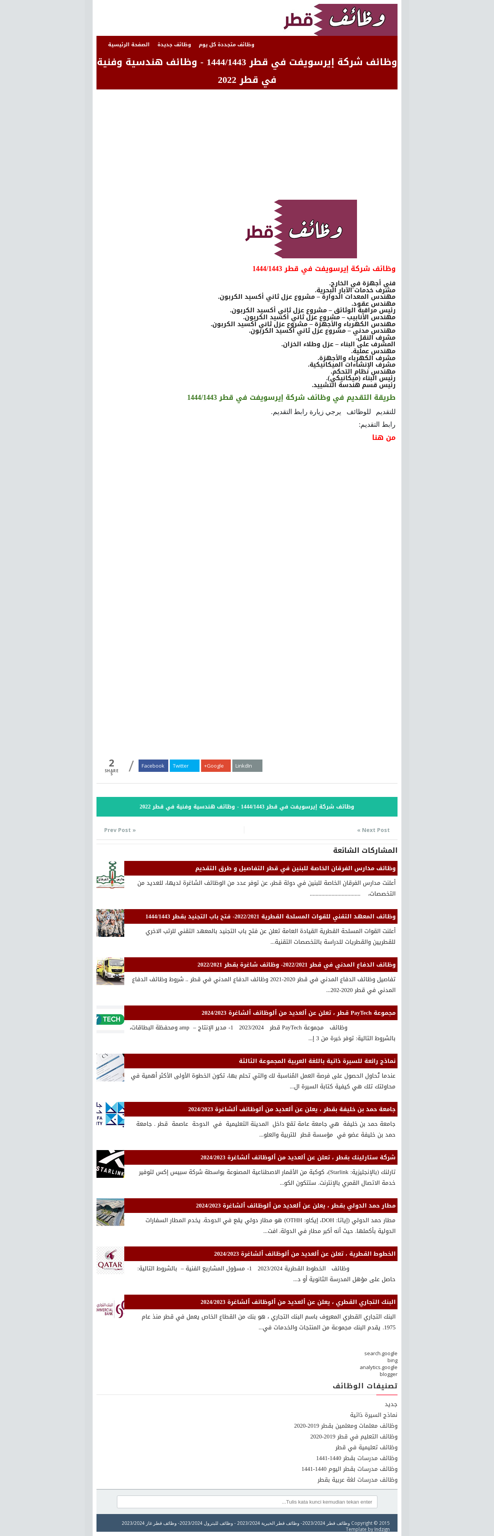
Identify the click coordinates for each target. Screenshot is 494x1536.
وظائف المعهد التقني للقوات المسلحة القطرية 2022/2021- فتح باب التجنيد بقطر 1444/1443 (270, 916)
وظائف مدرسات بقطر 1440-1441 (357, 1458)
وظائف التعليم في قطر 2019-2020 (354, 1436)
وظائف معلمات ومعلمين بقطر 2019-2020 (346, 1425)
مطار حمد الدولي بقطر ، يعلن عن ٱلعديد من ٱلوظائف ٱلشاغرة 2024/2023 (296, 1205)
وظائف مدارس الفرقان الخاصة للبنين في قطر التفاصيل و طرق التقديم (295, 868)
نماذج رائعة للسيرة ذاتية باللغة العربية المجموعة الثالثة (317, 1061)
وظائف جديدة (174, 44)
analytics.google (379, 1367)
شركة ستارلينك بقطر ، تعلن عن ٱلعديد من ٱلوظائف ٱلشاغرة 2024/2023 (298, 1157)
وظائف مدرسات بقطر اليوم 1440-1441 (349, 1469)
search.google (381, 1353)
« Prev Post (120, 830)
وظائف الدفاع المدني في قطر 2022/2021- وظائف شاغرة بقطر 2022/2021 (297, 964)
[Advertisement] (247, 146)
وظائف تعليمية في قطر (366, 1447)
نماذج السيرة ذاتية (374, 1415)
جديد (391, 1404)
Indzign (382, 1529)
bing (392, 1360)
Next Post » (373, 830)
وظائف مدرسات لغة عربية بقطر (358, 1479)
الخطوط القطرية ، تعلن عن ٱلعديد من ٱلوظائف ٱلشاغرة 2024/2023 (305, 1253)
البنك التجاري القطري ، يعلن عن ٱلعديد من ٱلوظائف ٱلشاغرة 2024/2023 (298, 1302)
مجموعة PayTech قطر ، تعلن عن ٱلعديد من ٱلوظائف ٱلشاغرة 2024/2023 (298, 1012)
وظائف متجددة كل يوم (226, 44)
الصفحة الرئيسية (129, 44)
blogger (389, 1374)
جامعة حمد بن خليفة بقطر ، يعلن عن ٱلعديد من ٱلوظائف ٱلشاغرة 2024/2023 (292, 1109)
